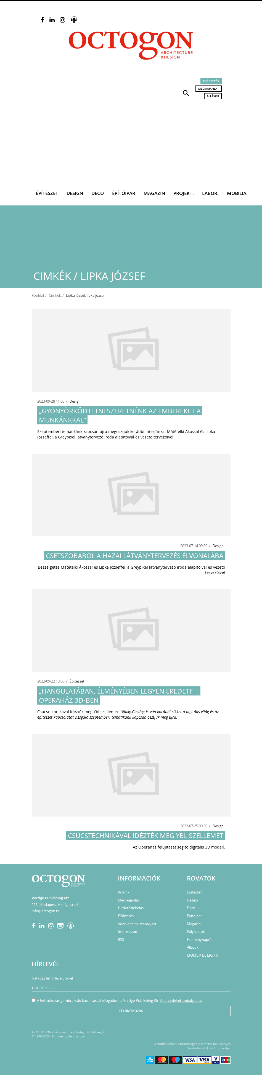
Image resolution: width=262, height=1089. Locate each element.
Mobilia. (237, 193)
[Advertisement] (131, 140)
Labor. (210, 193)
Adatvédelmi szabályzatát (181, 1000)
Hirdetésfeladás (131, 907)
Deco (97, 193)
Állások (213, 96)
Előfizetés (211, 81)
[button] (186, 92)
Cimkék (55, 295)
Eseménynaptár (200, 939)
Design (75, 193)
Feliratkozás (131, 1010)
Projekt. (183, 193)
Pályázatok (196, 931)
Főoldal (38, 295)
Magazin (154, 193)
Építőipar (123, 193)
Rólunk (123, 892)
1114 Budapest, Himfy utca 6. (55, 904)
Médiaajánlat (208, 88)
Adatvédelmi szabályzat (137, 923)
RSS (121, 939)
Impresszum (128, 931)
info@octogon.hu (46, 910)
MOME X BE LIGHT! (202, 955)
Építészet (47, 193)
